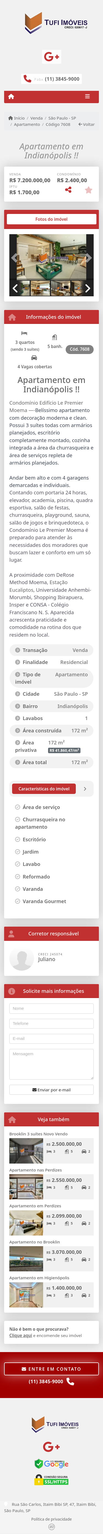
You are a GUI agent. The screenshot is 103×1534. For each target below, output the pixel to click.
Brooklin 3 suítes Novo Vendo (38, 1133)
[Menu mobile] (11, 97)
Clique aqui (20, 1335)
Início (16, 118)
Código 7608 (58, 124)
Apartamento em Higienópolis (39, 1277)
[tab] (27, 219)
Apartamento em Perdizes (35, 1205)
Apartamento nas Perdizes (35, 1170)
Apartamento (27, 124)
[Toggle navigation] (87, 97)
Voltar (87, 124)
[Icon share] (51, 56)
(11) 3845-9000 (62, 79)
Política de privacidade (51, 1519)
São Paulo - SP (62, 118)
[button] (15, 258)
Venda (36, 118)
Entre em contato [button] (51, 1369)
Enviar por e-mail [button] (51, 1089)
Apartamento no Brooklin (34, 1242)
